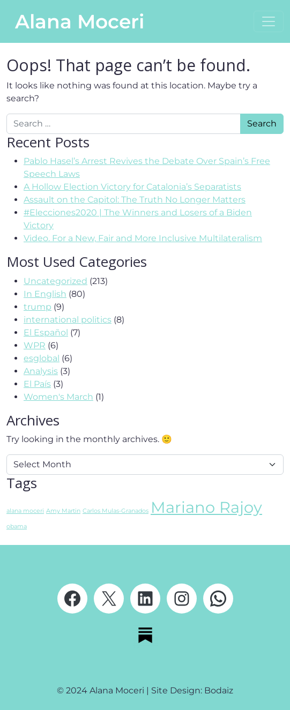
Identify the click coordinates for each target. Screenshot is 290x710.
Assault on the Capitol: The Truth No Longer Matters (135, 200)
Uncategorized (55, 281)
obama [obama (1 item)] (16, 526)
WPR (35, 345)
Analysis (41, 371)
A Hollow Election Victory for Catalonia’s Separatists (132, 187)
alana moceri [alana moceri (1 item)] (25, 510)
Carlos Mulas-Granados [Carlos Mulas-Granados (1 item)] (115, 510)
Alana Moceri (79, 21)
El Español (46, 332)
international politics (67, 320)
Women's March (58, 397)
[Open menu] (269, 21)
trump (37, 307)
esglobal (42, 358)
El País (37, 384)
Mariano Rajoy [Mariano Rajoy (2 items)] (206, 507)
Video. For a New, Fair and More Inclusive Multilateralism (143, 238)
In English (45, 294)
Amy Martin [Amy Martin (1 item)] (63, 510)
